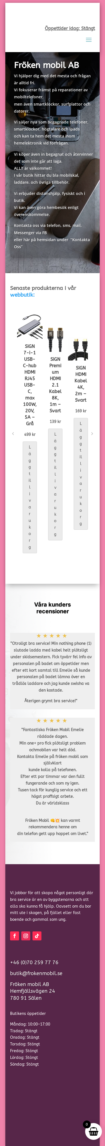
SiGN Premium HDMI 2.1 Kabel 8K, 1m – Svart (55, 385)
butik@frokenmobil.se (36, 973)
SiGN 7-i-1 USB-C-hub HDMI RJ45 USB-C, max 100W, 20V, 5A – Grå (30, 385)
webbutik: (22, 295)
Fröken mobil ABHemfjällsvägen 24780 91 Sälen (32, 991)
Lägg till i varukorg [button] (30, 497)
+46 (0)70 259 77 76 (34, 962)
